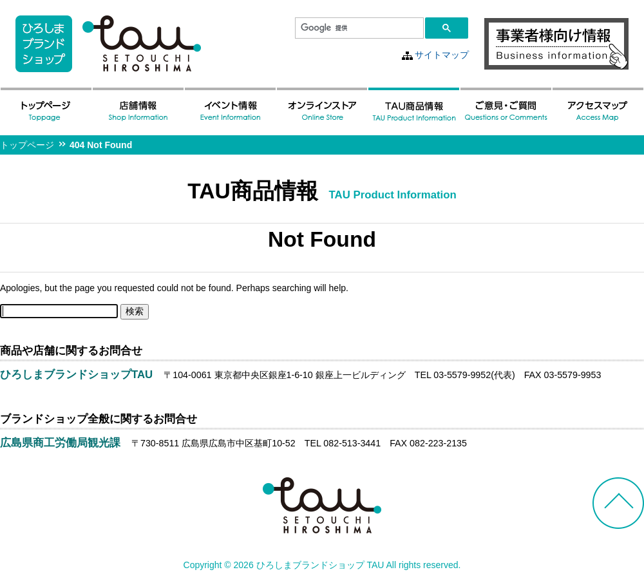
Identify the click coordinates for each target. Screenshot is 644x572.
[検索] (358, 28)
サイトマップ (442, 55)
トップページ (27, 145)
